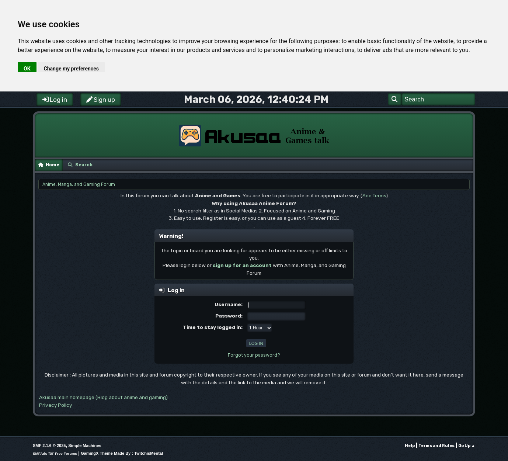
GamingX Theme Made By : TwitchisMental (122, 453)
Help (410, 445)
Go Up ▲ (466, 445)
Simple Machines (84, 445)
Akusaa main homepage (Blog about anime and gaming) (103, 397)
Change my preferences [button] (71, 69)
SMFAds (40, 453)
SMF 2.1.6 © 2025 (49, 445)
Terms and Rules (436, 445)
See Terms (374, 195)
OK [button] (27, 69)
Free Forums (66, 453)
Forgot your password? (254, 355)
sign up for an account (242, 265)
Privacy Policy (55, 405)
